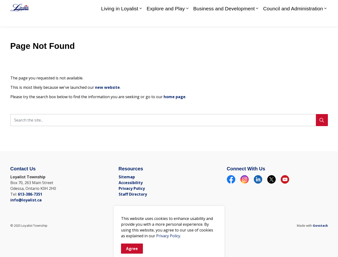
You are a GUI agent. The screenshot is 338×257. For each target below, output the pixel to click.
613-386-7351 (30, 194)
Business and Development (224, 20)
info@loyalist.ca (26, 200)
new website (107, 87)
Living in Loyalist (119, 20)
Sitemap (127, 177)
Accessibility (131, 182)
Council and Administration (293, 20)
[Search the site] (169, 120)
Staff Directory (261, 6)
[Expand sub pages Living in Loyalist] (140, 19)
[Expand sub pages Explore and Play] (187, 19)
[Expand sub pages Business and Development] (257, 19)
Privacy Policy (132, 188)
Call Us (284, 6)
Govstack (320, 225)
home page (174, 96)
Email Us (305, 6)
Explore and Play (166, 20)
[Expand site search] (323, 6)
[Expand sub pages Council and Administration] (325, 19)
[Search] (322, 120)
